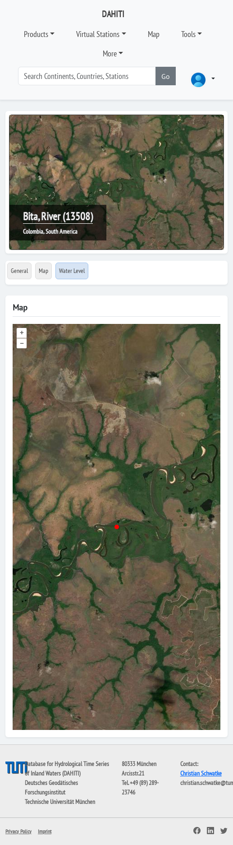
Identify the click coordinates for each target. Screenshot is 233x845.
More (110, 53)
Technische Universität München (60, 802)
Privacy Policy (18, 831)
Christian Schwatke (201, 773)
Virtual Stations (97, 34)
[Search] (87, 76)
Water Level (72, 271)
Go (165, 76)
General (19, 271)
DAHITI (113, 14)
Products (36, 34)
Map (154, 34)
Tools (188, 34)
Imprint (44, 831)
